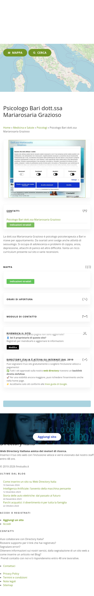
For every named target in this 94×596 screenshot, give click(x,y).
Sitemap (8, 585)
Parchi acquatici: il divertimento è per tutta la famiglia (35, 502)
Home (6, 127)
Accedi (7, 524)
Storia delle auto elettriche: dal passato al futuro (31, 495)
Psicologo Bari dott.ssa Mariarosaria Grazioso (34, 219)
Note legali (9, 581)
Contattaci (9, 566)
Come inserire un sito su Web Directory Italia (29, 481)
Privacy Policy (11, 573)
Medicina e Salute (23, 127)
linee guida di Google (56, 384)
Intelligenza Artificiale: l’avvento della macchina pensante (37, 488)
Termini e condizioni (15, 577)
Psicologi (42, 127)
